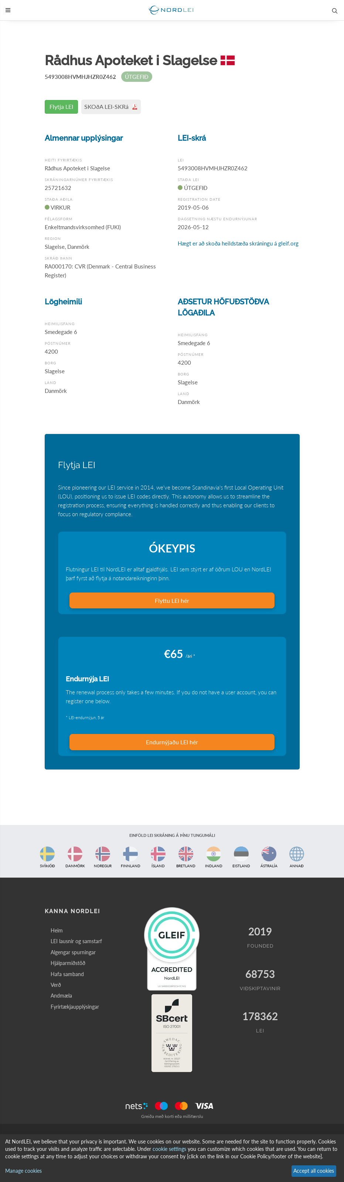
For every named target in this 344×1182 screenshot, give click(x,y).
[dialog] (172, 1158)
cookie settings (169, 1149)
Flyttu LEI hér (172, 600)
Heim (57, 930)
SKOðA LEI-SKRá (111, 106)
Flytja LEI (61, 106)
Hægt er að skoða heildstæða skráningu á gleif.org (238, 243)
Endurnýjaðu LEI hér (172, 741)
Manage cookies (23, 1171)
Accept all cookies (313, 1171)
